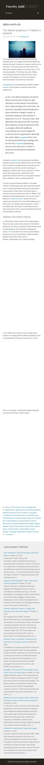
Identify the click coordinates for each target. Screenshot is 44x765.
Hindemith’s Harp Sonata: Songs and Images (20, 728)
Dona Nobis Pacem (18, 515)
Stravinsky (12, 532)
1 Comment (9, 534)
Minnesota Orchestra (10, 524)
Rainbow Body (24, 524)
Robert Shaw (13, 526)
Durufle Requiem (21, 518)
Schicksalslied (24, 529)
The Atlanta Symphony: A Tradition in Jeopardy (22, 32)
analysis (5, 87)
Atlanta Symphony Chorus (12, 513)
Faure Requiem (12, 521)
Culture (7, 507)
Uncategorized (30, 507)
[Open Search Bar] (38, 13)
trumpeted (19, 143)
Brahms (25, 513)
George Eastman (24, 521)
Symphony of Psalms (24, 532)
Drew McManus (8, 518)
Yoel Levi (35, 532)
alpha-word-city (21, 510)
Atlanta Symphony (34, 510)
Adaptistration (9, 85)
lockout (33, 521)
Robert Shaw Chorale (26, 526)
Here (10, 232)
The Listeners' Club (18, 507)
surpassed (24, 137)
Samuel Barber (13, 529)
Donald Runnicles (32, 515)
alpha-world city (17, 199)
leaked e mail (16, 160)
